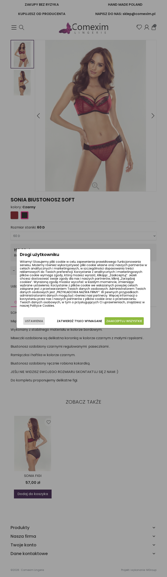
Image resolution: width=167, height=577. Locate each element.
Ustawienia (34, 321)
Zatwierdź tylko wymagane (79, 321)
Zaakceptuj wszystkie (124, 321)
